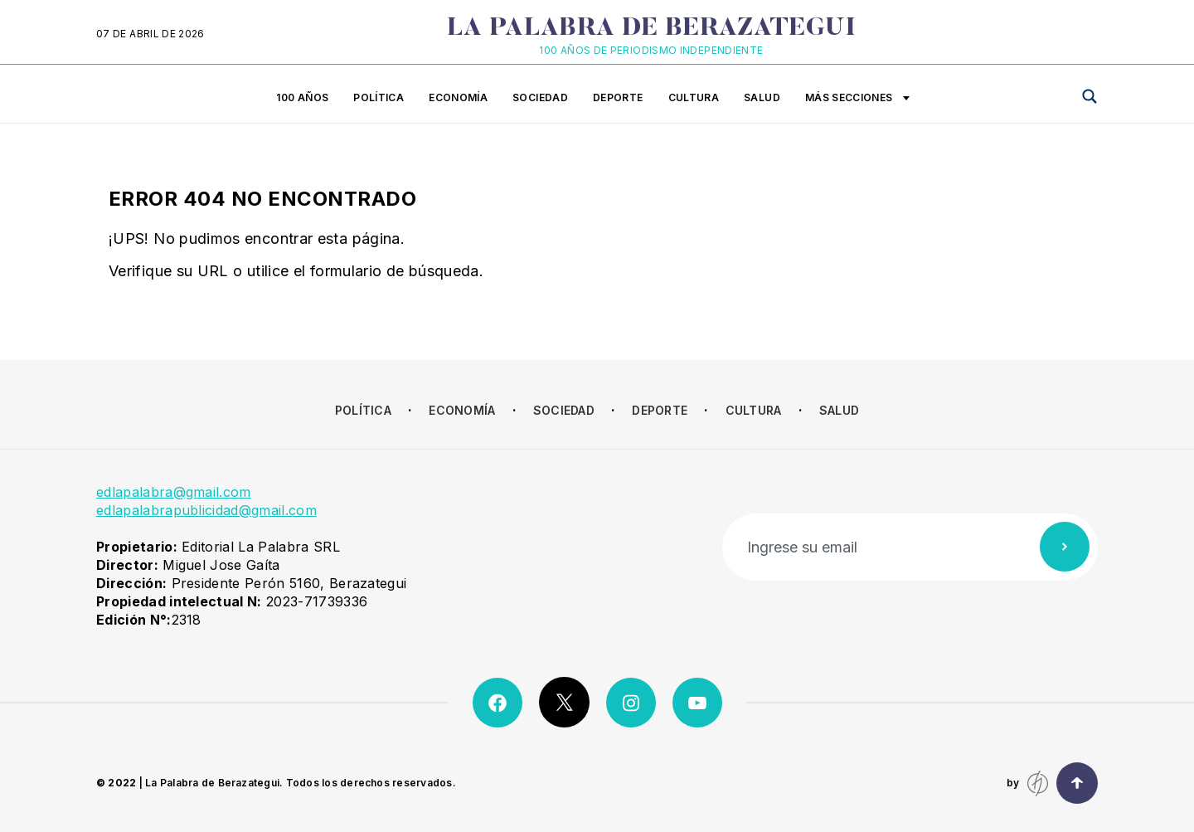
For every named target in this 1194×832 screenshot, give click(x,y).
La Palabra (651, 29)
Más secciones (857, 98)
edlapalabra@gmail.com (173, 492)
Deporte (618, 97)
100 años (302, 97)
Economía (458, 97)
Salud (762, 97)
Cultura (694, 97)
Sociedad (540, 97)
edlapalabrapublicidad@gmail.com (206, 510)
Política (378, 97)
